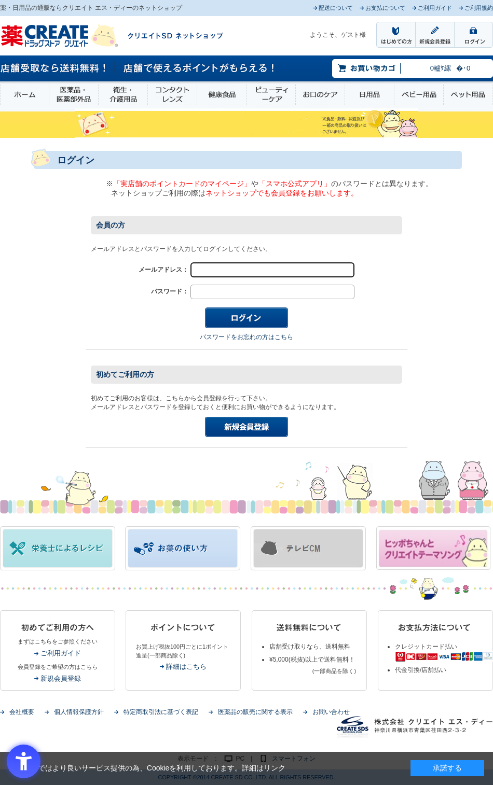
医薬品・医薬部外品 (73, 95)
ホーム (25, 95)
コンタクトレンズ (172, 95)
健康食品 (221, 95)
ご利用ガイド (60, 653)
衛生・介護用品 (123, 95)
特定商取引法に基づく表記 (161, 712)
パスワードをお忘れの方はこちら (246, 337)
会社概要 (21, 712)
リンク (274, 768)
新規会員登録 (60, 678)
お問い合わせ (331, 712)
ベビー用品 (418, 95)
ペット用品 (468, 95)
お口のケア (320, 95)
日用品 (369, 95)
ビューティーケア (270, 95)
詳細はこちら (186, 666)
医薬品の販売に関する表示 (255, 712)
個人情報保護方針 (79, 712)
